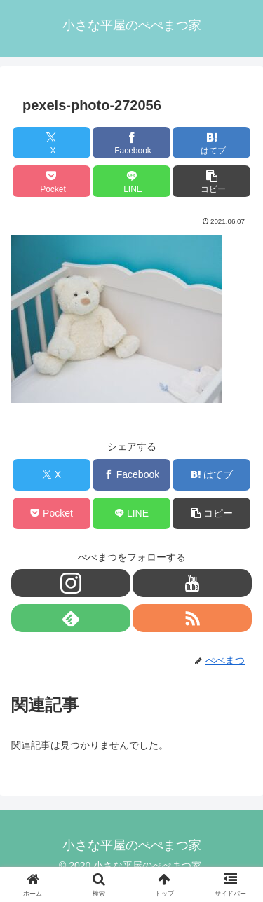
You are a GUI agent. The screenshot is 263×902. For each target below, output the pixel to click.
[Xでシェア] (51, 142)
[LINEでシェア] (131, 181)
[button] (211, 181)
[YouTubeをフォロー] (192, 583)
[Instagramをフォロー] (70, 583)
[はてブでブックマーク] (211, 142)
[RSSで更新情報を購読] (192, 618)
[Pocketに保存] (51, 181)
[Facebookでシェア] (131, 142)
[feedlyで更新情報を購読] (70, 618)
